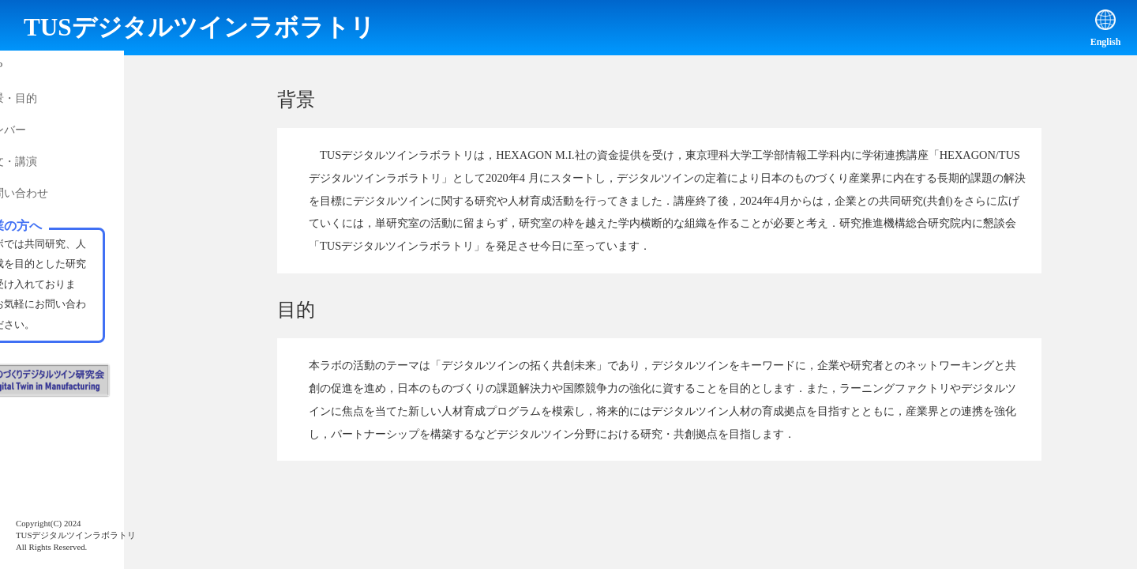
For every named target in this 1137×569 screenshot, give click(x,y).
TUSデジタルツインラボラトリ (199, 27)
